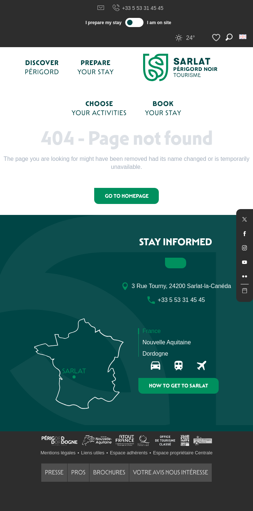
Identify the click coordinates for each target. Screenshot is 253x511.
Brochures (109, 472)
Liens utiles (92, 452)
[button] (243, 37)
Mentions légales (58, 452)
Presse (54, 472)
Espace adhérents (128, 452)
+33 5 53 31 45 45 (137, 8)
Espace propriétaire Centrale (182, 452)
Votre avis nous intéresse (170, 472)
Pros (78, 472)
